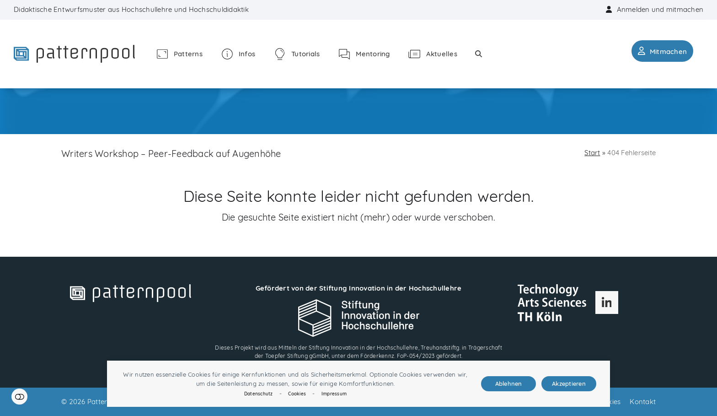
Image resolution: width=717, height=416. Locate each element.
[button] (478, 54)
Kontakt (643, 401)
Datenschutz (258, 394)
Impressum (334, 394)
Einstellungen (19, 397)
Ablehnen (508, 383)
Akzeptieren (569, 383)
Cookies (297, 394)
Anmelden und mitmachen (660, 9)
